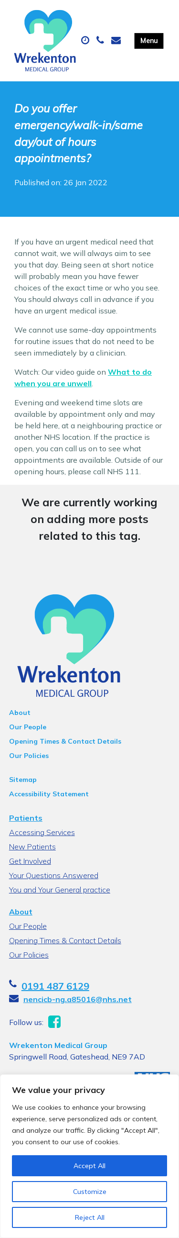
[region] (89, 1156)
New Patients (32, 846)
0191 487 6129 (55, 986)
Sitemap (23, 779)
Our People (27, 727)
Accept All (89, 1165)
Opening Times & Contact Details (65, 741)
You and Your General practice (59, 889)
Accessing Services (42, 832)
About (20, 712)
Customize (89, 1191)
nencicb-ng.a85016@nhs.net (77, 999)
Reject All (90, 1217)
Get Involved (30, 861)
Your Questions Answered (53, 875)
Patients (25, 818)
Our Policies (29, 755)
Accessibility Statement (49, 794)
